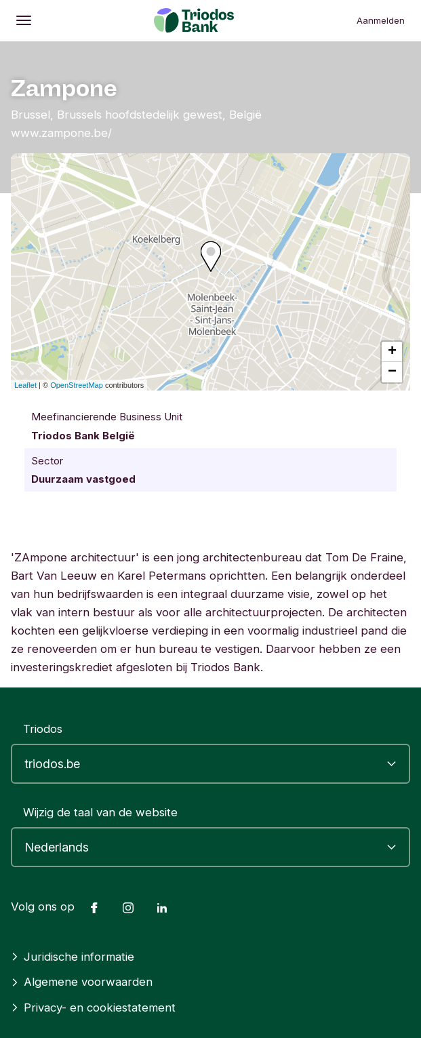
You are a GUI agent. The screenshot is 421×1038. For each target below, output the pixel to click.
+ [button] (392, 352)
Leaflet (25, 385)
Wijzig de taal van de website (100, 812)
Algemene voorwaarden (82, 982)
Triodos (42, 729)
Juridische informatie (72, 956)
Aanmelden (381, 20)
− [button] (392, 372)
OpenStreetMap (76, 385)
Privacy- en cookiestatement (93, 1007)
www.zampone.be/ (61, 133)
